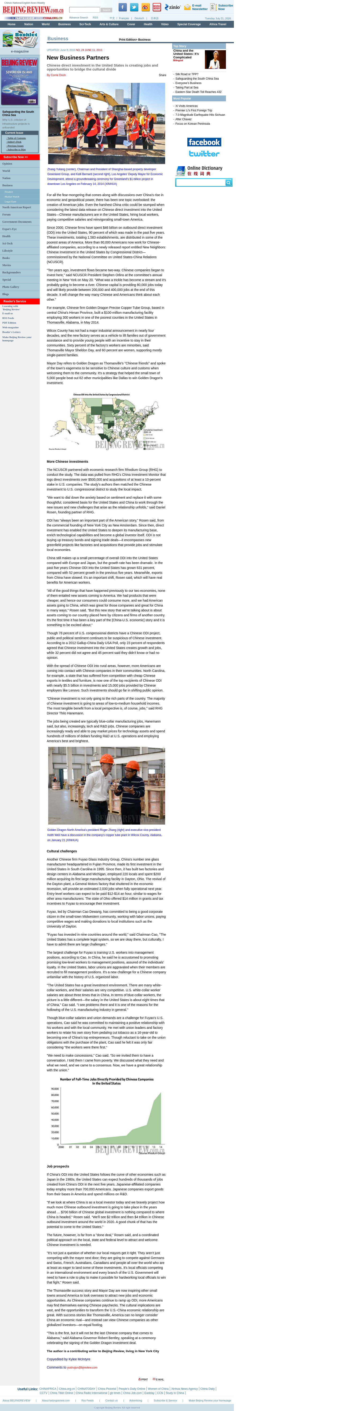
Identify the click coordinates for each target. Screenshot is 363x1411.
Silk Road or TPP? (187, 74)
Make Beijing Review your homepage (210, 1400)
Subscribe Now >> (16, 157)
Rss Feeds (87, 1400)
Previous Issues (16, 145)
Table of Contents (16, 138)
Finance (9, 191)
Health (6, 236)
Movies (6, 265)
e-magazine (20, 51)
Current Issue (14, 132)
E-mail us (7, 313)
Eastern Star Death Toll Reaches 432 (198, 92)
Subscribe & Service (165, 1400)
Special (6, 279)
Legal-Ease (10, 201)
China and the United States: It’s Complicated (186, 55)
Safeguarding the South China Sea (197, 78)
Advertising (135, 1400)
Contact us (111, 1400)
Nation (6, 178)
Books (6, 258)
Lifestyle (7, 250)
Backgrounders (11, 272)
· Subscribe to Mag (16, 149)
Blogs (5, 294)
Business (7, 185)
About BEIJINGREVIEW (16, 1400)
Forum (6, 214)
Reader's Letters (11, 332)
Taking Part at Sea (186, 87)
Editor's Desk (15, 141)
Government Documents (17, 221)
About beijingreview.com (56, 1400)
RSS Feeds (8, 318)
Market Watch (12, 196)
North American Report (16, 207)
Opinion (7, 163)
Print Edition (127, 39)
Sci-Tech (7, 243)
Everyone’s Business (188, 83)
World (6, 171)
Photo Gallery (10, 287)
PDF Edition (9, 322)
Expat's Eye (9, 229)
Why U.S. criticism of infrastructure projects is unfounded (16, 123)
